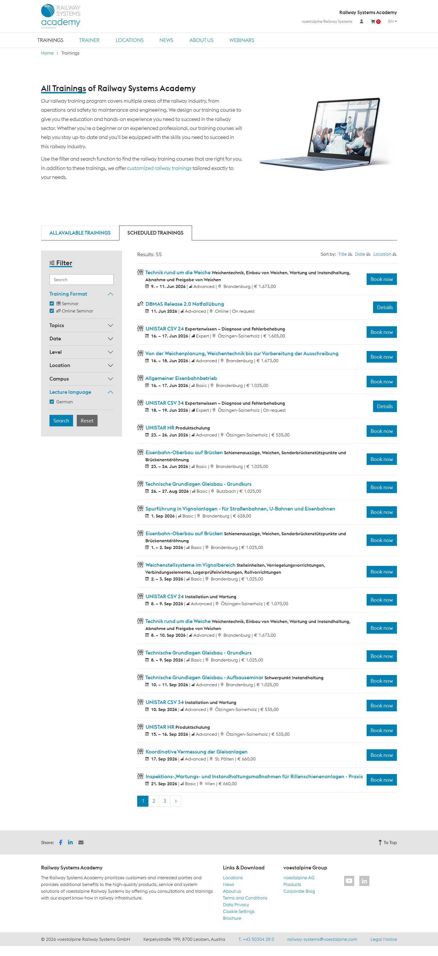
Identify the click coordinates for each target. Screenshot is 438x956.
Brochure (232, 918)
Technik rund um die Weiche (178, 272)
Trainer (89, 40)
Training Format (68, 294)
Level (55, 352)
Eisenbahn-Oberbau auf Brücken (184, 452)
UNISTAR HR (160, 427)
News (166, 40)
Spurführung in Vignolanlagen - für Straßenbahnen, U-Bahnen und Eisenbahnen (240, 508)
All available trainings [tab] (80, 233)
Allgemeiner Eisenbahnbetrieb (181, 378)
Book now (382, 279)
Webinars (241, 40)
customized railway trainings (159, 168)
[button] (60, 841)
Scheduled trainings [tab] (155, 233)
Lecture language (70, 392)
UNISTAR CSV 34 (165, 403)
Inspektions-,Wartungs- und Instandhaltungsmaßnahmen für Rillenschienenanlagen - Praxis (254, 776)
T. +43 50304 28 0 (256, 939)
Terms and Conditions (245, 898)
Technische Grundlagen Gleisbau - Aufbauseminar (205, 677)
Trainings (50, 40)
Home (47, 53)
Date (55, 338)
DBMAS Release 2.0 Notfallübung (184, 304)
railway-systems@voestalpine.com (322, 939)
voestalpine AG (299, 877)
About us (201, 40)
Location (59, 365)
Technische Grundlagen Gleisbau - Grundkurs (198, 484)
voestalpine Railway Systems (326, 21)
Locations (129, 40)
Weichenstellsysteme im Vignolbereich (191, 565)
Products (292, 884)
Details (385, 307)
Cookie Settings (239, 911)
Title (342, 254)
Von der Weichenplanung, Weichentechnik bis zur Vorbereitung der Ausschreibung (241, 353)
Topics (56, 325)
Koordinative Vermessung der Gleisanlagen (196, 751)
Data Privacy (236, 904)
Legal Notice (384, 939)
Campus (59, 378)
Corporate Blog (299, 891)
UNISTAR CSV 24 (165, 328)
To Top (387, 842)
